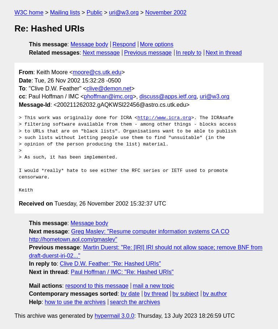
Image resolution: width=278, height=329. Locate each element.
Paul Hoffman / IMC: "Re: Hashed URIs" (122, 272)
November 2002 (165, 12)
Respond (124, 44)
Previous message (148, 53)
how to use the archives (75, 302)
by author (215, 294)
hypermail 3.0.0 (114, 316)
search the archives (135, 302)
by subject (185, 294)
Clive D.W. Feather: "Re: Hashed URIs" (110, 264)
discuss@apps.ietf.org (168, 96)
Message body (89, 44)
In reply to (188, 53)
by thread (156, 294)
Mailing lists (65, 12)
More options (157, 44)
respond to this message (96, 286)
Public (94, 12)
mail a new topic (153, 286)
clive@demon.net (109, 88)
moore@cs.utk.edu (97, 72)
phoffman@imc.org (108, 96)
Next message (101, 53)
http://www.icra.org (164, 118)
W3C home (28, 12)
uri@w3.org (124, 12)
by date (130, 294)
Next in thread (224, 53)
